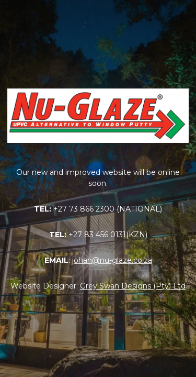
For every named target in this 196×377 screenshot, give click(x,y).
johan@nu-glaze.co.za (112, 260)
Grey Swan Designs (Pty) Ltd (133, 286)
